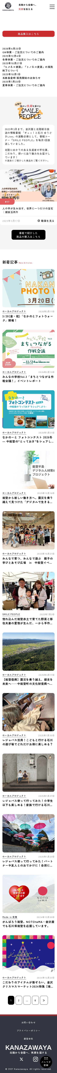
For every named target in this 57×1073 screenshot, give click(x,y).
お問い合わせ (28, 1022)
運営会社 (28, 1038)
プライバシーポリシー (28, 1030)
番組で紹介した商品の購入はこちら (28, 234)
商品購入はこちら (28, 34)
